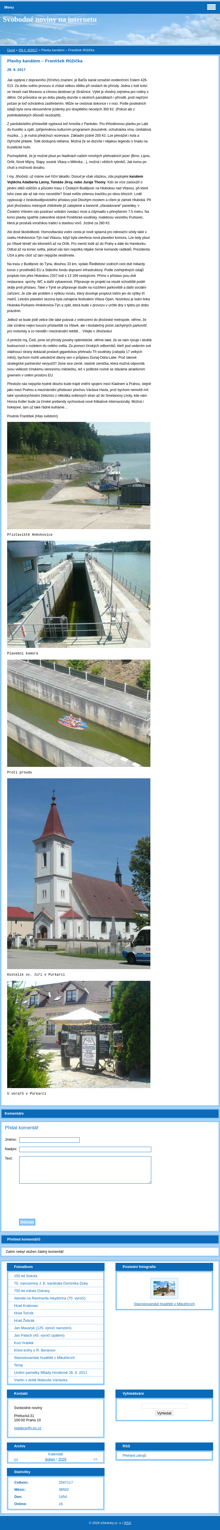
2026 (62, 1459)
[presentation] (110, 1199)
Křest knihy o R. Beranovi (34, 1350)
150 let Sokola (25, 1276)
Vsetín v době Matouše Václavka (40, 1380)
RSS (127, 1523)
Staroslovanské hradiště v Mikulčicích (44, 1358)
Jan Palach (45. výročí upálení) (39, 1335)
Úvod (11, 50)
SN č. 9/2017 (28, 50)
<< (16, 1459)
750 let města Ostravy (32, 1291)
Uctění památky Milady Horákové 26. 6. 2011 (50, 1372)
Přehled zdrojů (134, 1455)
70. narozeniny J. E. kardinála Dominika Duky (51, 1283)
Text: (9, 1158)
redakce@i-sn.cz (28, 1428)
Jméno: (11, 1139)
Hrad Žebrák (24, 1320)
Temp (18, 1365)
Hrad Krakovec (26, 1305)
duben (50, 1459)
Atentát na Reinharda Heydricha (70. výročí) (50, 1298)
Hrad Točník (24, 1313)
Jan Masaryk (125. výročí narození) (43, 1328)
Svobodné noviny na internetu (50, 19)
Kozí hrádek (24, 1343)
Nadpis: (11, 1149)
